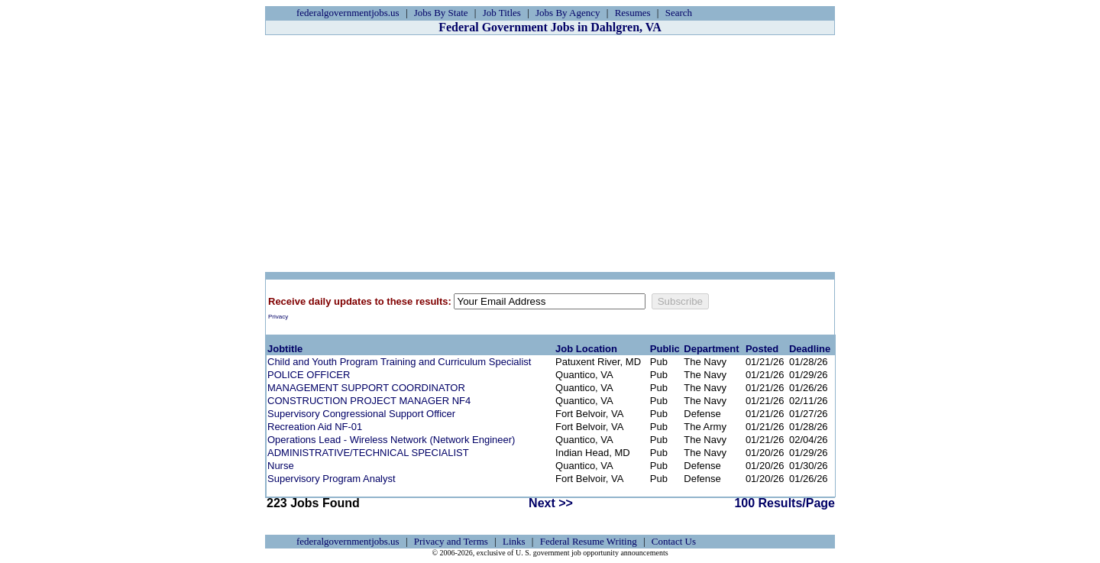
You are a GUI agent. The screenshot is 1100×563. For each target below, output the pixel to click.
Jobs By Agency (567, 12)
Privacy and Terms (451, 541)
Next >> (551, 503)
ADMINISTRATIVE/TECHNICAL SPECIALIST (368, 452)
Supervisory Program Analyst (331, 478)
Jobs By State (441, 12)
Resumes (633, 12)
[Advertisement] (550, 153)
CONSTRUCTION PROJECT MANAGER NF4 (369, 400)
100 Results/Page (784, 503)
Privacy (278, 316)
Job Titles (502, 12)
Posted (762, 348)
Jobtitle (284, 348)
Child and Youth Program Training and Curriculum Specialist (399, 361)
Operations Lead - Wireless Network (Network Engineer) (391, 439)
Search (678, 12)
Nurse (280, 465)
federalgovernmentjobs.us (348, 12)
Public (665, 348)
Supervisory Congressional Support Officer (361, 413)
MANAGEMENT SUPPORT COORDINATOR (366, 387)
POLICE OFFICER (308, 374)
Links (514, 541)
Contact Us (674, 541)
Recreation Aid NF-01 (314, 426)
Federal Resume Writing (588, 541)
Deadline (809, 348)
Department (711, 348)
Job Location (586, 348)
